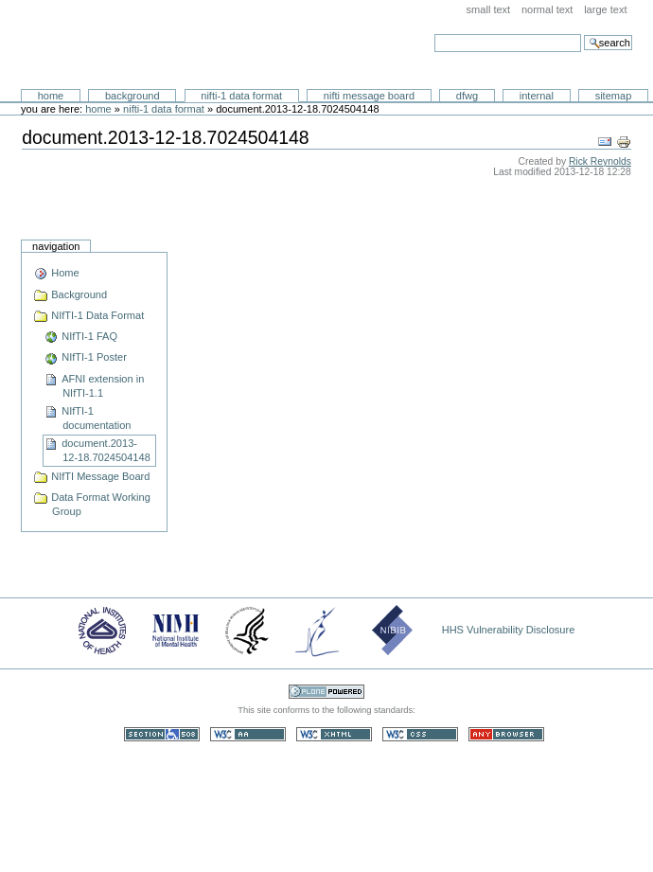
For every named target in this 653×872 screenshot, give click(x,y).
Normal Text (547, 9)
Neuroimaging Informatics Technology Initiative (194, 45)
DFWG (467, 95)
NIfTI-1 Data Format (241, 95)
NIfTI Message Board (369, 95)
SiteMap (613, 95)
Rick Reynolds (600, 161)
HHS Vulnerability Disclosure (508, 629)
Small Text (489, 9)
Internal (537, 95)
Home (51, 95)
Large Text (605, 9)
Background (132, 95)
